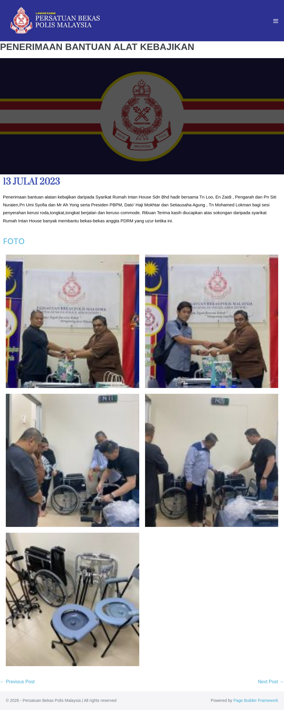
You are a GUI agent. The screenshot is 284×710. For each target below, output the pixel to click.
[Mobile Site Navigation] (275, 21)
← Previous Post (17, 681)
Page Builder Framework (255, 700)
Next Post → (271, 681)
